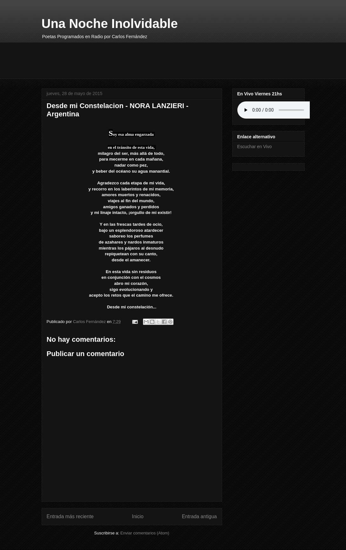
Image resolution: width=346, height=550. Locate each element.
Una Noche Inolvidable (110, 24)
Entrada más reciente (70, 516)
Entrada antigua (199, 516)
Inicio (137, 516)
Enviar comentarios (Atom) (144, 533)
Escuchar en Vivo (254, 146)
